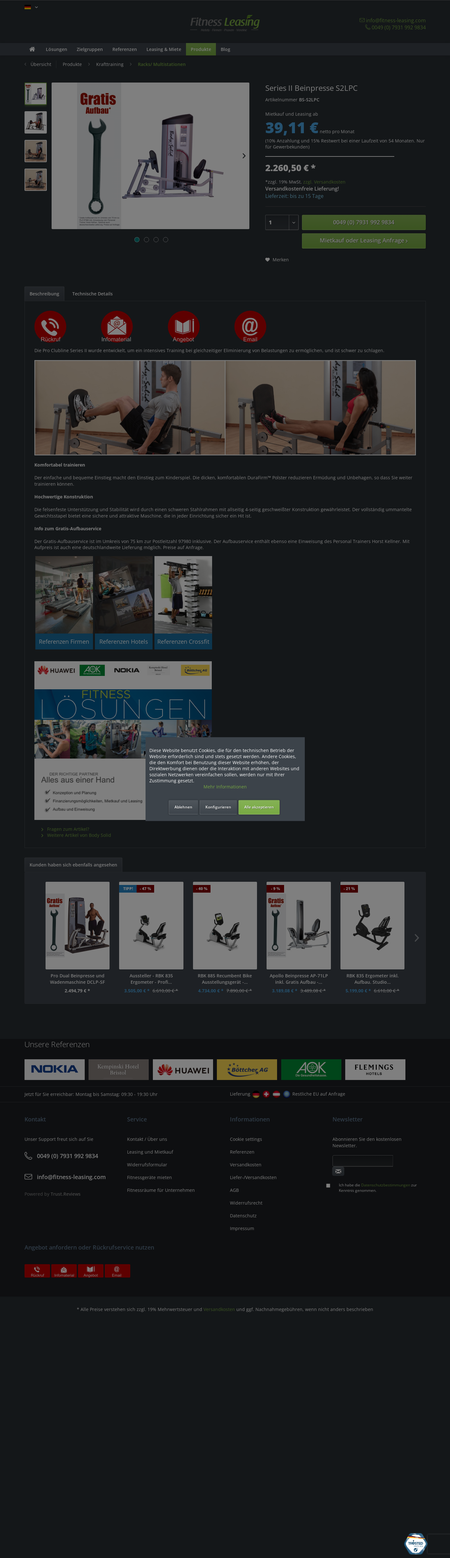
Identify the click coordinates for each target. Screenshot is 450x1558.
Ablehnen (183, 807)
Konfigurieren (218, 807)
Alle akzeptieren (259, 807)
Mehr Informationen (225, 787)
